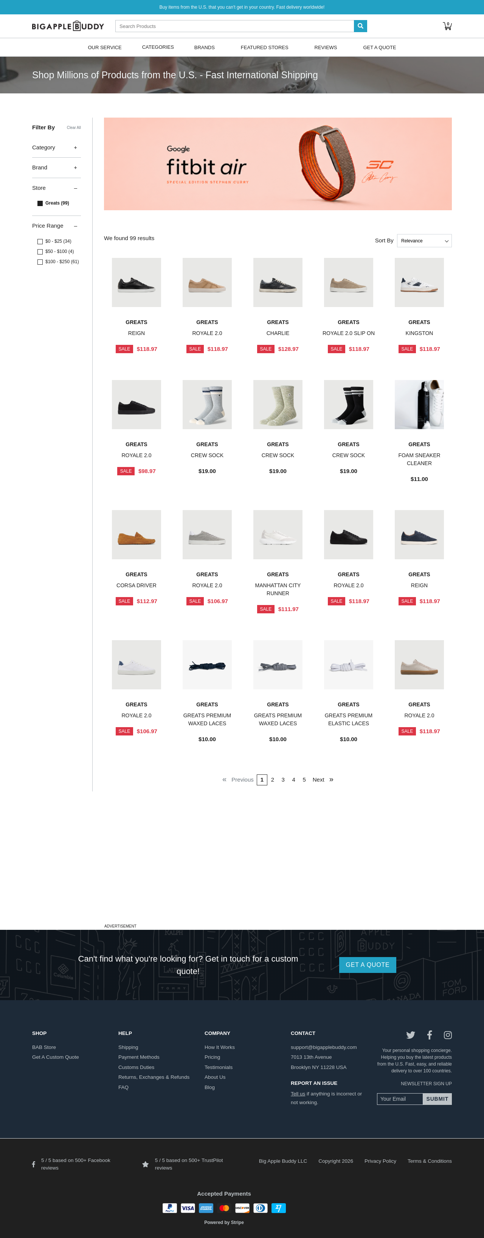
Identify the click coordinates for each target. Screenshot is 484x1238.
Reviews (326, 47)
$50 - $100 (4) (59, 251)
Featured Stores (265, 47)
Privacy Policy (380, 1161)
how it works (220, 1047)
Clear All (74, 128)
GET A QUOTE (367, 965)
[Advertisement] (242, 869)
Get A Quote (379, 47)
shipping (128, 1047)
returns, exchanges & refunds (153, 1077)
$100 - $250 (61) (62, 261)
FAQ (123, 1087)
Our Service (104, 47)
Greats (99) (57, 203)
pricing (212, 1057)
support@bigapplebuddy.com (324, 1047)
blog (210, 1087)
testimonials (219, 1067)
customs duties (136, 1067)
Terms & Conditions (430, 1161)
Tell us (298, 1094)
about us (215, 1077)
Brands (204, 47)
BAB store (44, 1047)
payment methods (139, 1057)
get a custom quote (55, 1057)
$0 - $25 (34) (58, 241)
